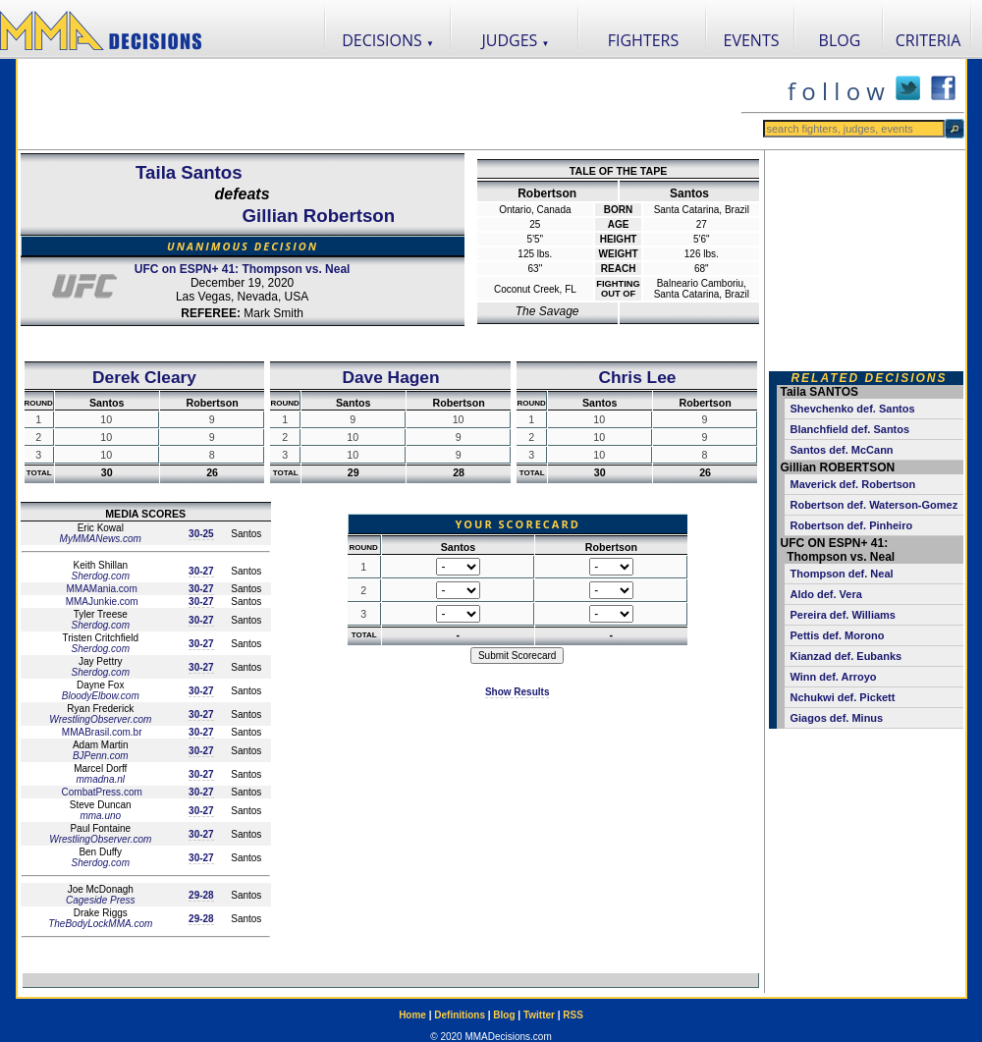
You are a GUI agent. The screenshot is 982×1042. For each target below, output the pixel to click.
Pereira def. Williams (843, 615)
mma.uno (100, 815)
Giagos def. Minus (836, 718)
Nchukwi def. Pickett (842, 697)
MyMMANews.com (100, 538)
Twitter (539, 1015)
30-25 (201, 533)
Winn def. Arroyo (833, 677)
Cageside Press (101, 900)
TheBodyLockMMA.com (100, 923)
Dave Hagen (390, 377)
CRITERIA (928, 40)
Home (412, 1015)
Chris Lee (637, 377)
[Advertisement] (379, 104)
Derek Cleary (144, 377)
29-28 (201, 895)
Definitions (459, 1015)
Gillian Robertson (319, 215)
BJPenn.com (101, 755)
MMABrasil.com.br (100, 732)
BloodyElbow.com (100, 695)
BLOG (840, 40)
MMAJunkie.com (100, 601)
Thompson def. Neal (841, 573)
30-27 (201, 571)
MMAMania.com (100, 588)
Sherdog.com (101, 576)
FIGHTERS (644, 40)
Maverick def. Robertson (852, 484)
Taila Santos (189, 172)
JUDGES (516, 40)
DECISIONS (388, 40)
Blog (504, 1015)
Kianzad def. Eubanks (845, 656)
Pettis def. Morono (837, 635)
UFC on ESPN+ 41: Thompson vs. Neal (243, 269)
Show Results (517, 691)
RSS (573, 1015)
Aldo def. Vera (825, 594)
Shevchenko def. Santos (852, 408)
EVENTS (752, 40)
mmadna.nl (101, 779)
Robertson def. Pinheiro (851, 525)
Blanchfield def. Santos (849, 429)
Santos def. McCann (841, 450)
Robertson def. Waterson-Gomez (873, 505)
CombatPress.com (100, 792)
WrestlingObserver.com (100, 719)
